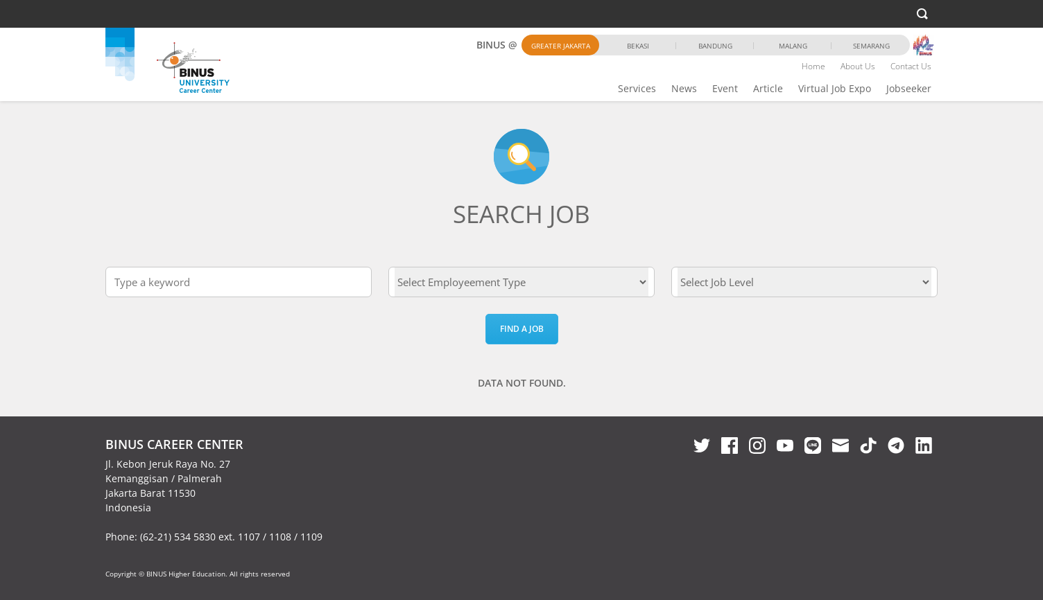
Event (725, 88)
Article (768, 88)
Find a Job (522, 329)
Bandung (715, 45)
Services (637, 88)
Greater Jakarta (560, 45)
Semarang (871, 45)
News (684, 88)
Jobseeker (908, 88)
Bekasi (638, 45)
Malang (793, 45)
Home (813, 66)
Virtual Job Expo (834, 88)
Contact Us (910, 66)
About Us (858, 66)
